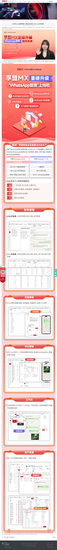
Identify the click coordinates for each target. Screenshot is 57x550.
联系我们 (31, 543)
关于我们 (28, 543)
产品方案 (22, 543)
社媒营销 (30, 546)
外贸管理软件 (34, 546)
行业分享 (11, 20)
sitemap (37, 543)
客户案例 (25, 543)
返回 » (54, 537)
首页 (5, 20)
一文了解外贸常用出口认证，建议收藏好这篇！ (9, 537)
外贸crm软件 (27, 546)
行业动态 (8, 20)
